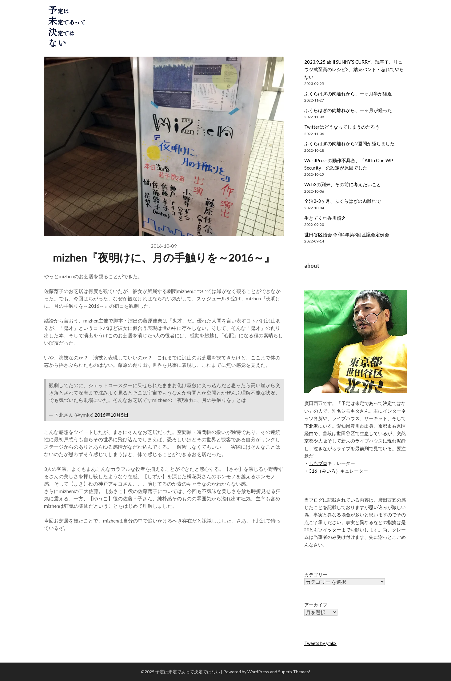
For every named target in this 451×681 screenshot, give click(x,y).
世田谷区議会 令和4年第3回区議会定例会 (346, 234)
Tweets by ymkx (320, 643)
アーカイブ (315, 604)
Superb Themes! (294, 671)
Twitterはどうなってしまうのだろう (342, 127)
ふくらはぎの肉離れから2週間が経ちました (349, 143)
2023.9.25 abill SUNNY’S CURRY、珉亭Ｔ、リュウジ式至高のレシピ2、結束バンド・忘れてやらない (354, 69)
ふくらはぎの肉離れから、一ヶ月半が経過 (348, 93)
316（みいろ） (324, 471)
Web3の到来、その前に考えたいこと (342, 184)
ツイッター (329, 529)
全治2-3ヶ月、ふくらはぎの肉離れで (342, 201)
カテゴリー (315, 574)
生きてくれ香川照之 (325, 218)
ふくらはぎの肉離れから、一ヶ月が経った (348, 110)
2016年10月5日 (111, 415)
